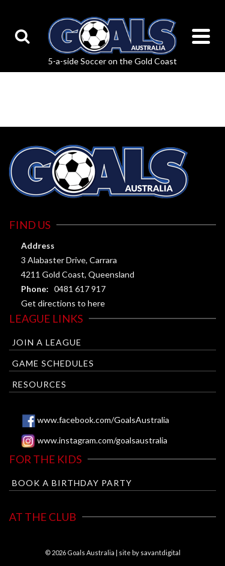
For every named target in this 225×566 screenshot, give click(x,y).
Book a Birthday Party (72, 483)
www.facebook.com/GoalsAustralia (103, 420)
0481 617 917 (80, 289)
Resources (39, 384)
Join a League (47, 342)
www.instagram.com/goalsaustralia (102, 440)
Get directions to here (63, 303)
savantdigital (160, 552)
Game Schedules (53, 363)
